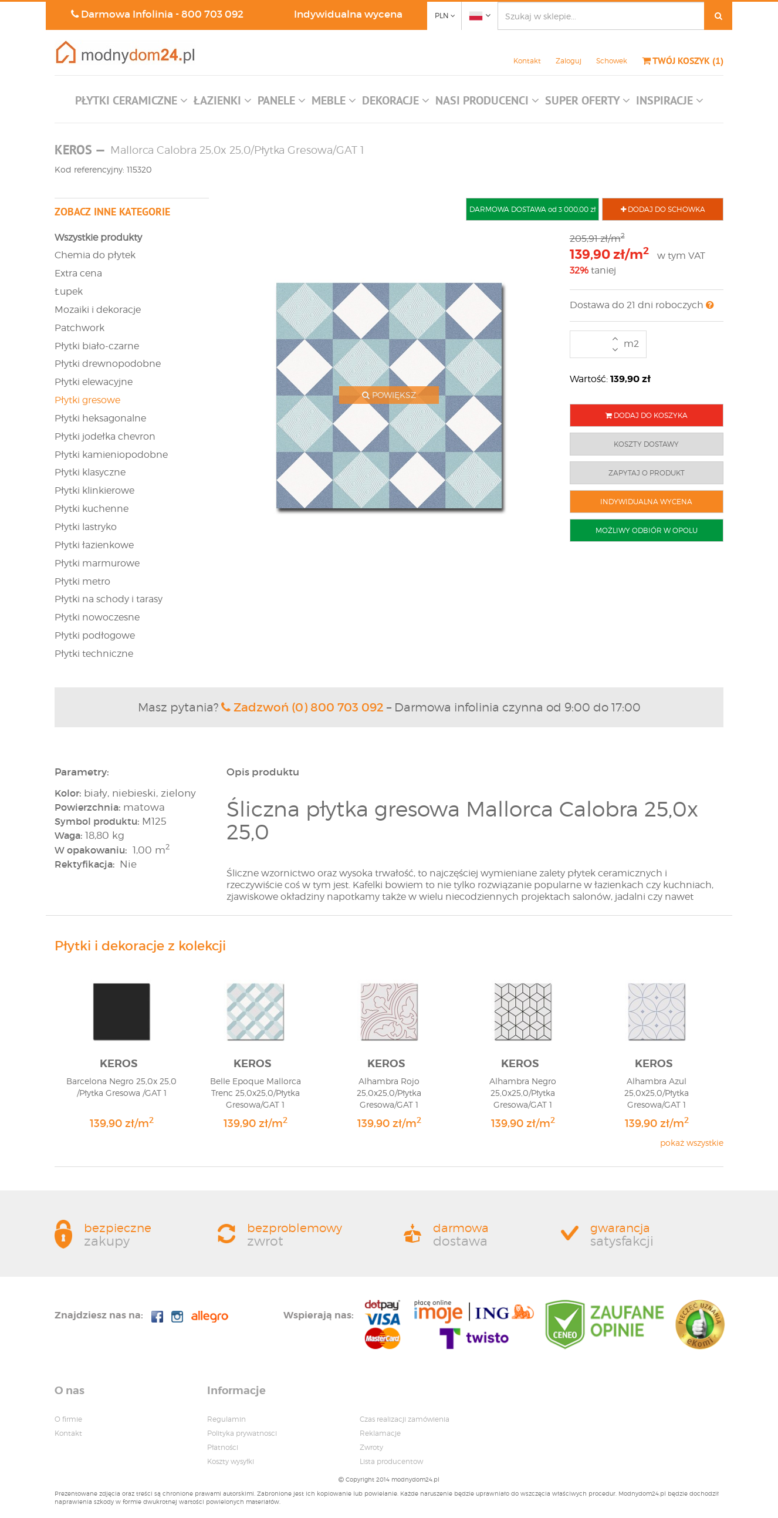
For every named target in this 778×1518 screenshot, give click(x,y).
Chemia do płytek (95, 255)
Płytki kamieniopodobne (111, 454)
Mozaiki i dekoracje (98, 309)
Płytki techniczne (94, 653)
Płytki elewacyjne (94, 381)
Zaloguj (568, 60)
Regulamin (226, 1419)
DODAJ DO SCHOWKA (663, 209)
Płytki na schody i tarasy (109, 599)
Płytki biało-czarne (97, 346)
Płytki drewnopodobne (108, 363)
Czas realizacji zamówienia (404, 1419)
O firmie (68, 1419)
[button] (131, 103)
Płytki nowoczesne (97, 617)
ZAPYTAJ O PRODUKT (646, 472)
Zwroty (371, 1447)
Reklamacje (380, 1433)
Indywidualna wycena (348, 14)
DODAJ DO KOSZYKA (647, 415)
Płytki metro (82, 581)
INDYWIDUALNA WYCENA (646, 501)
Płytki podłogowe (95, 635)
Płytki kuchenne (91, 508)
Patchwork (79, 327)
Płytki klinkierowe (94, 490)
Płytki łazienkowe (94, 545)
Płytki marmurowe (97, 563)
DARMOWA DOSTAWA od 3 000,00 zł (532, 209)
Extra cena (78, 273)
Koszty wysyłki (230, 1461)
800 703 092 (212, 14)
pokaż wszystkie (691, 1143)
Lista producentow (391, 1461)
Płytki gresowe (87, 400)
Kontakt (527, 60)
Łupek (69, 291)
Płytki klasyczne (90, 472)
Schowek (611, 60)
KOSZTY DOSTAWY (646, 444)
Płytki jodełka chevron (105, 436)
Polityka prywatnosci (242, 1433)
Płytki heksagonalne (100, 418)
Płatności (222, 1447)
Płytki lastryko (86, 526)
